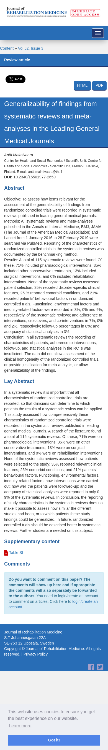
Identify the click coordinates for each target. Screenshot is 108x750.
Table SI (16, 552)
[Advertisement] (52, 675)
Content (7, 48)
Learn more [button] (20, 725)
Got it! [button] (54, 740)
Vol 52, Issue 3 (30, 48)
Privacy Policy (36, 654)
